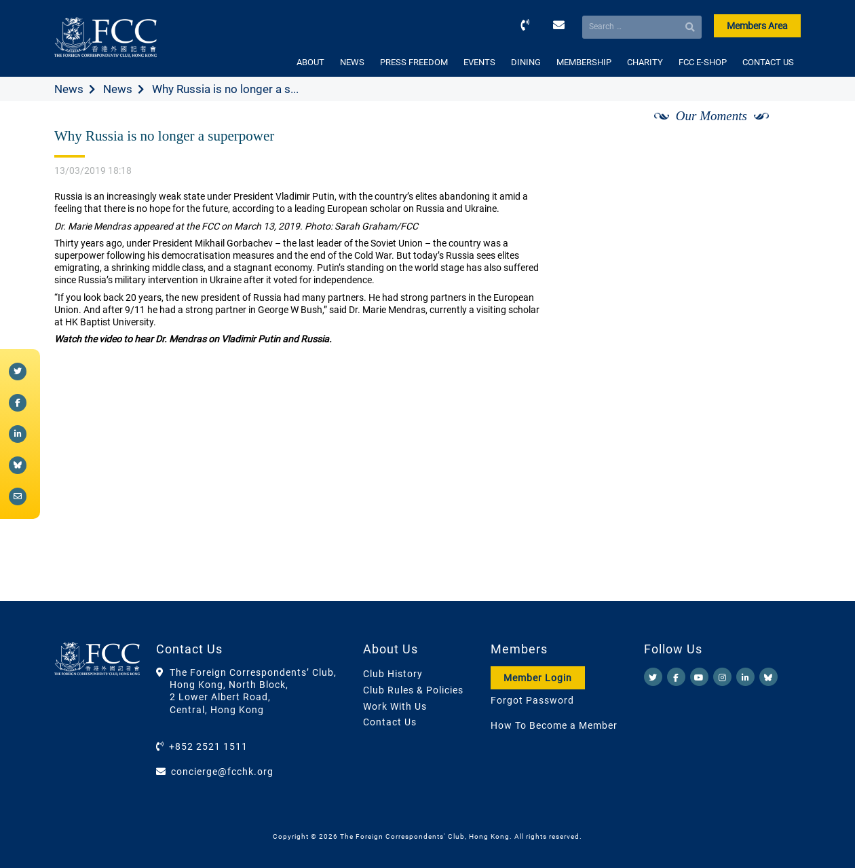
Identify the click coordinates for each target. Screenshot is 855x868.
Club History (393, 673)
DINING (526, 62)
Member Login (538, 677)
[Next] (776, 131)
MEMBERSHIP (583, 62)
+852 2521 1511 (208, 746)
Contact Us (390, 722)
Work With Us (395, 706)
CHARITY (645, 62)
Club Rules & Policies (413, 690)
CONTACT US (768, 62)
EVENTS (479, 62)
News (68, 89)
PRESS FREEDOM (414, 62)
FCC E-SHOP (703, 62)
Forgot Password (532, 700)
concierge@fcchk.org (222, 771)
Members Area (757, 25)
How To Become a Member (554, 725)
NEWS (352, 62)
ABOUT (310, 62)
